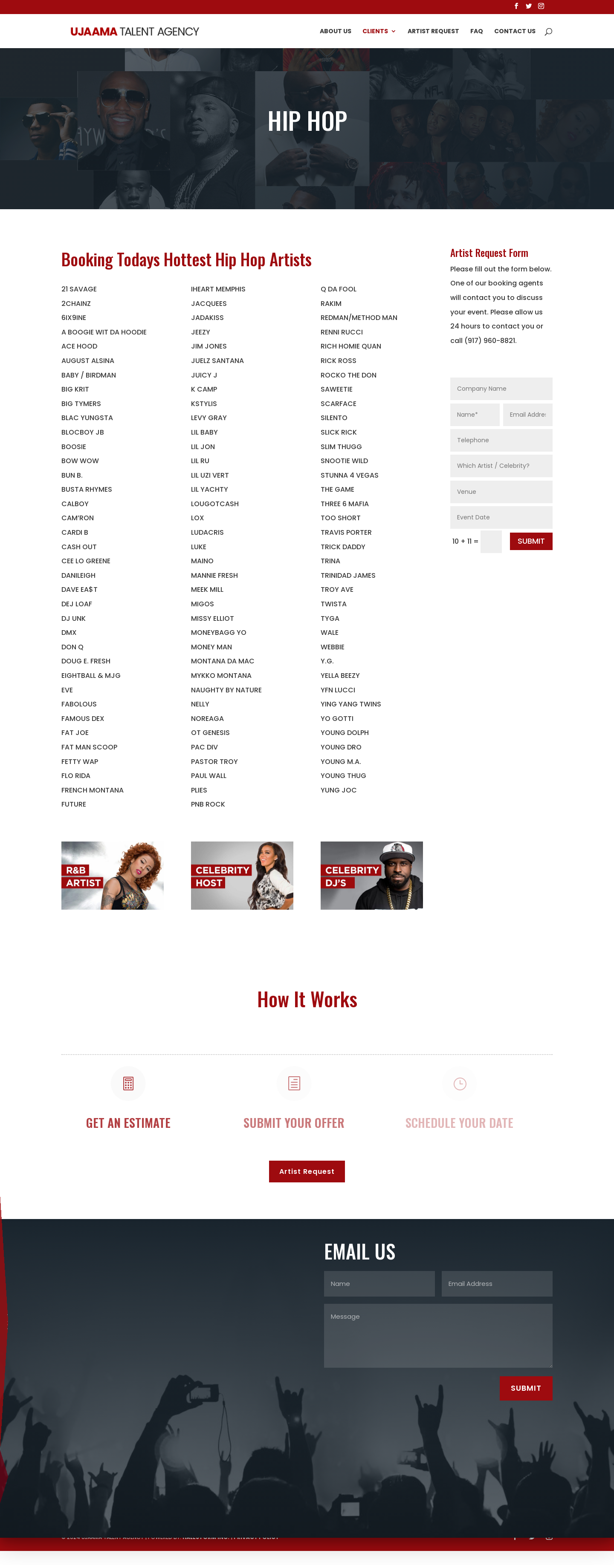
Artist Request (433, 31)
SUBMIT (531, 541)
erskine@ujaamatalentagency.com (13, 1312)
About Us (335, 31)
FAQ (476, 31)
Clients (375, 31)
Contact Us (515, 31)
